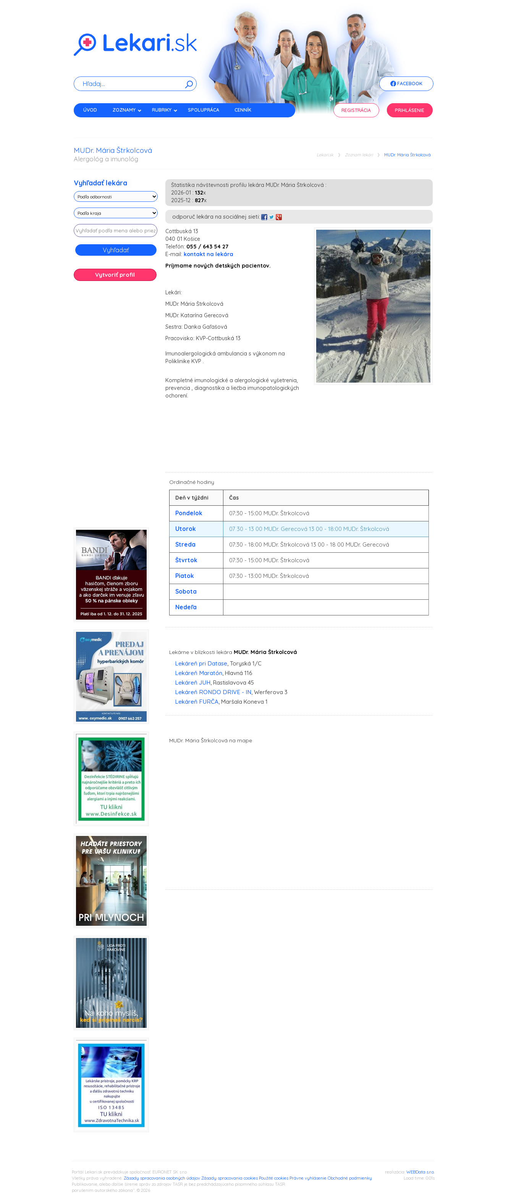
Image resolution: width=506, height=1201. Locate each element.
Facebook (406, 84)
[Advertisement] (116, 407)
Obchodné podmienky (350, 1178)
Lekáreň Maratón (198, 673)
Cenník (242, 110)
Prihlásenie (409, 110)
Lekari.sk (325, 155)
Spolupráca (203, 110)
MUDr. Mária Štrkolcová (407, 155)
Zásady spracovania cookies (229, 1178)
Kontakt (94, 123)
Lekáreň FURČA (196, 701)
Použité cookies (273, 1178)
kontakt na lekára (208, 254)
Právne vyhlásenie (308, 1178)
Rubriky (165, 110)
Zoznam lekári (359, 155)
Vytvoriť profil (115, 274)
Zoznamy (127, 110)
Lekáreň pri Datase (201, 663)
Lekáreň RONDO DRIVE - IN (213, 692)
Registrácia (356, 110)
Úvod (90, 110)
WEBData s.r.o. (420, 1172)
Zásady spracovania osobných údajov (162, 1178)
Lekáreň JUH (192, 682)
